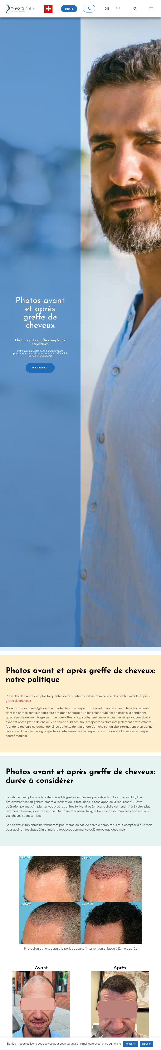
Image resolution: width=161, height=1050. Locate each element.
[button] (135, 9)
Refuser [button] (146, 1043)
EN (117, 8)
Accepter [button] (131, 1043)
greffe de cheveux (18, 701)
